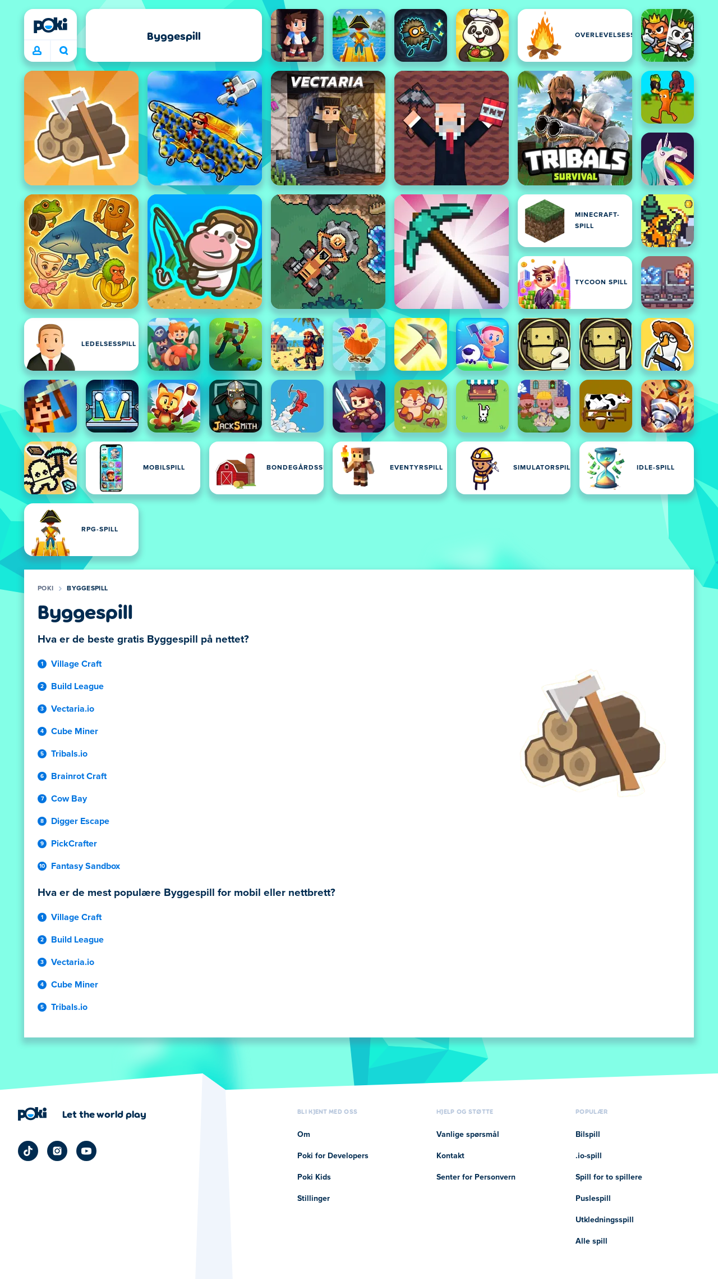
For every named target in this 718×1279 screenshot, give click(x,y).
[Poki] (50, 25)
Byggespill (87, 588)
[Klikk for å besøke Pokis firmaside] (82, 1114)
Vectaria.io (72, 708)
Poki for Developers (333, 1156)
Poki (45, 588)
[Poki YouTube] (86, 1151)
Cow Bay (69, 798)
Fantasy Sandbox (85, 866)
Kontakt (450, 1156)
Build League (77, 686)
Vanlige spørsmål (467, 1135)
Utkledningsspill (605, 1220)
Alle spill (591, 1241)
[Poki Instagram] (57, 1151)
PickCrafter (74, 843)
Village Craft (76, 663)
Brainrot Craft (79, 776)
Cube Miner (74, 731)
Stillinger (313, 1199)
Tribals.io (69, 753)
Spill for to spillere (609, 1177)
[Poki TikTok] (28, 1151)
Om (303, 1135)
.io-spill (589, 1156)
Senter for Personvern (476, 1177)
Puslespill (593, 1199)
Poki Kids (314, 1177)
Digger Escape (80, 821)
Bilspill (588, 1135)
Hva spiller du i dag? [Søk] (63, 50)
